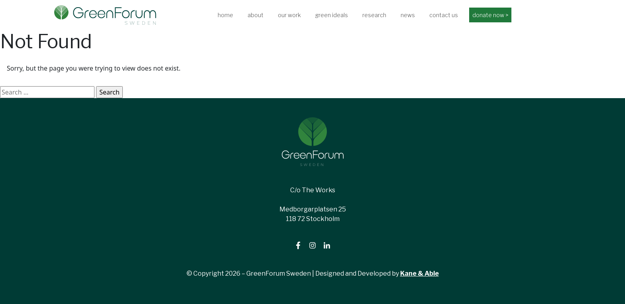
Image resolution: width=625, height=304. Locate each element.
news (408, 15)
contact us (443, 15)
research (374, 15)
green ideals (331, 15)
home (225, 15)
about (255, 15)
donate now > (490, 15)
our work (289, 15)
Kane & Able (419, 273)
